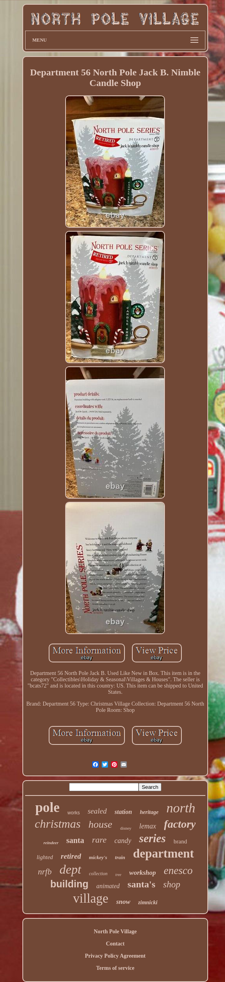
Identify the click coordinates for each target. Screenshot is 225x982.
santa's (141, 884)
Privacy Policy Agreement (115, 956)
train (120, 857)
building (69, 883)
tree (118, 874)
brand (180, 841)
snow (123, 901)
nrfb (44, 871)
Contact (115, 944)
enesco (178, 870)
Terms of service (115, 968)
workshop (142, 872)
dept (70, 869)
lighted (45, 857)
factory (180, 824)
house (100, 824)
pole (47, 807)
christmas (58, 823)
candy (122, 841)
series (152, 838)
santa (75, 840)
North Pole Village (115, 931)
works (74, 813)
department (163, 853)
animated (108, 886)
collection (98, 873)
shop (171, 884)
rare (99, 840)
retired (71, 856)
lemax (147, 826)
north (181, 808)
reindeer (51, 842)
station (123, 811)
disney (126, 828)
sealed (97, 811)
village (90, 898)
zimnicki (147, 902)
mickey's (98, 857)
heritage (149, 812)
